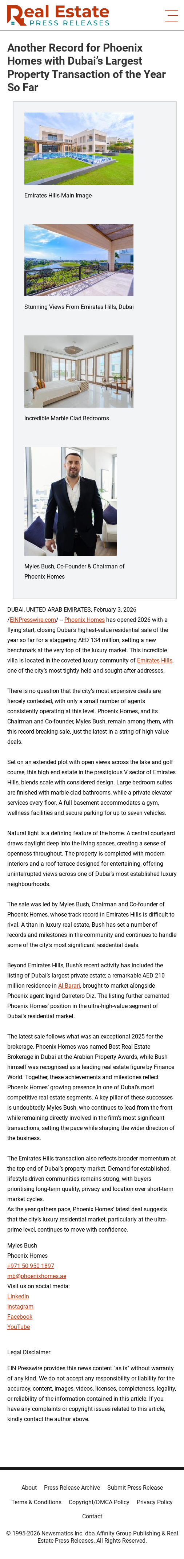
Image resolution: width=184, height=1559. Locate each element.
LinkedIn (18, 1296)
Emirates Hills (154, 660)
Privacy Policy (155, 1502)
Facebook (19, 1316)
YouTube (18, 1326)
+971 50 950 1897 (30, 1265)
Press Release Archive (72, 1487)
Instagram (20, 1306)
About (29, 1487)
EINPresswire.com (33, 619)
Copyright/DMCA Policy (99, 1502)
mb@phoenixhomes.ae (36, 1276)
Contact (92, 1516)
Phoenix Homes (84, 619)
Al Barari (69, 985)
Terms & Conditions (36, 1502)
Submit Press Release (135, 1487)
